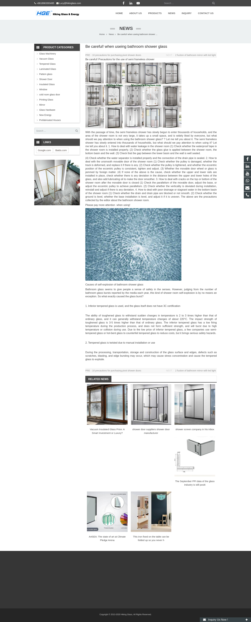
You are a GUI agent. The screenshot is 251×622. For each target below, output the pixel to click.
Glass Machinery (47, 53)
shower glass (154, 139)
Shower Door (45, 79)
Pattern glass (45, 74)
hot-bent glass (115, 333)
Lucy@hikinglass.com (70, 3)
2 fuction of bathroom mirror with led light (195, 55)
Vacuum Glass (46, 59)
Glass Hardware (47, 110)
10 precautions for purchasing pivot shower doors (116, 55)
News (125, 28)
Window (43, 89)
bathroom (140, 139)
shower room (107, 135)
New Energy (45, 115)
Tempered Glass (47, 64)
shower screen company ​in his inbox (194, 429)
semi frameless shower (141, 59)
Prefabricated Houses (50, 120)
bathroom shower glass (130, 284)
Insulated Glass (47, 84)
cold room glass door (49, 94)
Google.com (44, 150)
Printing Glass (46, 99)
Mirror (42, 105)
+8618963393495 (45, 3)
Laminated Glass (47, 69)
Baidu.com (61, 150)
